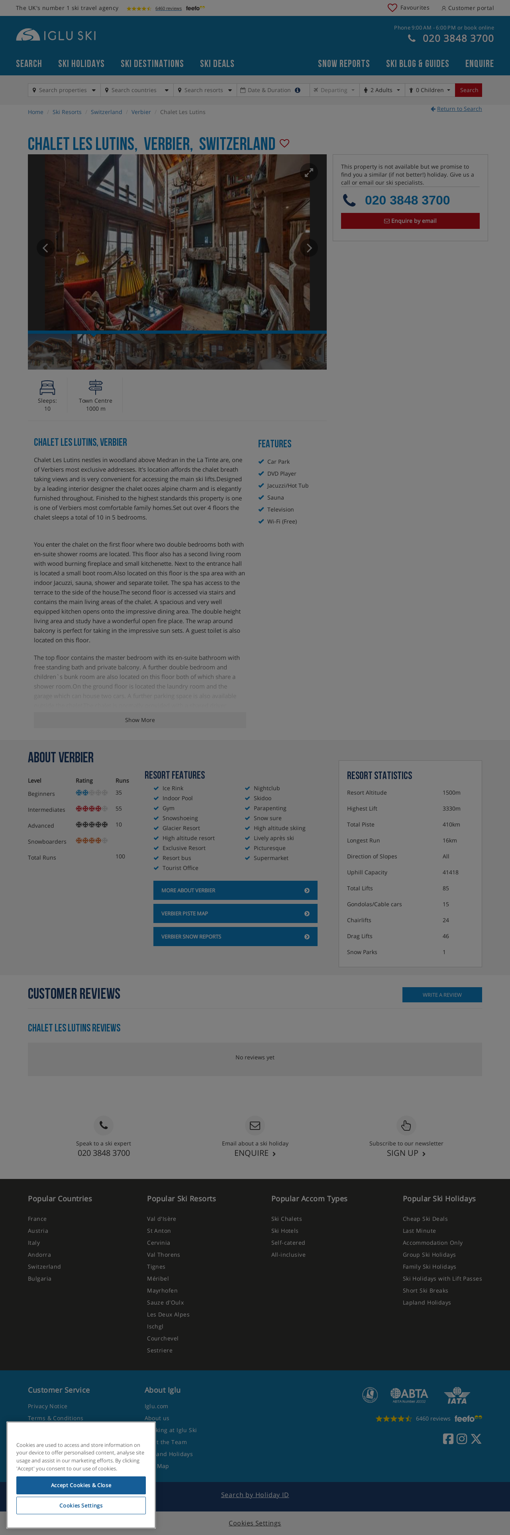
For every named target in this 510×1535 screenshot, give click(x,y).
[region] (81, 1475)
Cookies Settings (81, 1505)
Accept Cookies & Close (81, 1485)
